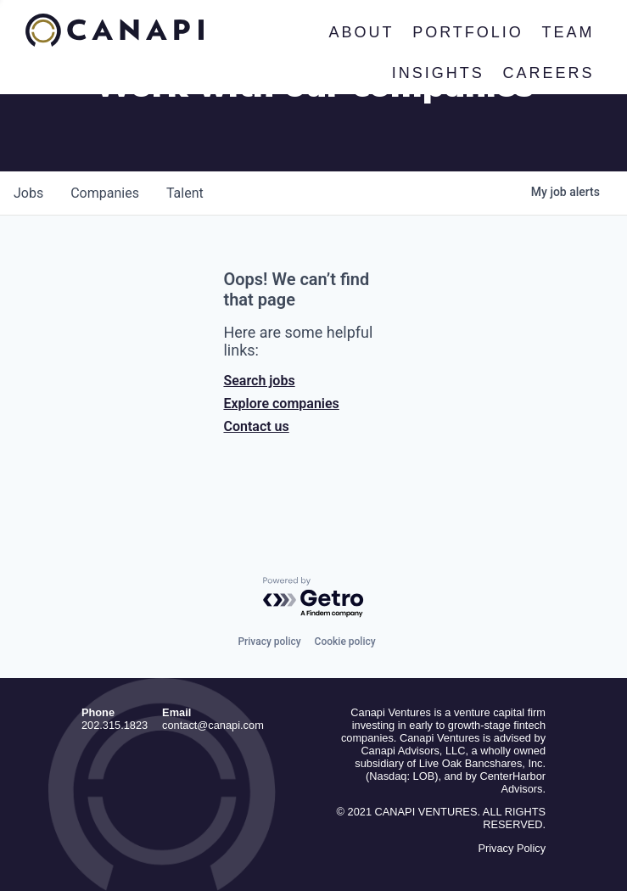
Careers (549, 72)
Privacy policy (269, 641)
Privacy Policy (512, 848)
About (362, 32)
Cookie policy (345, 641)
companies (104, 193)
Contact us (255, 426)
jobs (28, 193)
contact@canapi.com (213, 725)
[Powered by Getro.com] (314, 598)
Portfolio (468, 32)
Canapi (114, 30)
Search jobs (258, 381)
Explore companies (281, 403)
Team (568, 32)
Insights (438, 72)
